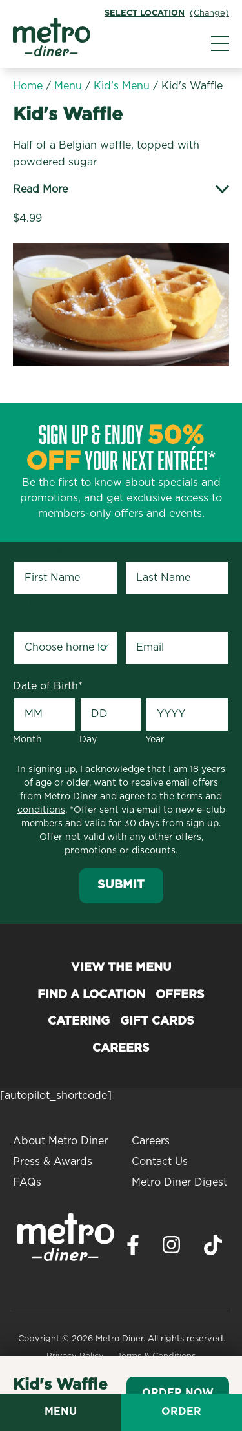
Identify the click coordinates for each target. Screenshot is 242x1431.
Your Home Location (40, 611)
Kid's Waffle (192, 86)
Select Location (145, 13)
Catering (79, 1021)
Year (155, 739)
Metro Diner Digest (179, 1182)
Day (88, 739)
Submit (121, 885)
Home (28, 86)
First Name (43, 550)
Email (141, 619)
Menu (68, 86)
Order (181, 1411)
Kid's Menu (122, 86)
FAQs (27, 1182)
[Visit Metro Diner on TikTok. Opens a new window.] (213, 1248)
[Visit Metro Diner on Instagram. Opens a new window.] (172, 1248)
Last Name (154, 550)
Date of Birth (48, 686)
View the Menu (121, 968)
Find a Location (91, 995)
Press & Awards (52, 1161)
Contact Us (160, 1161)
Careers (121, 1048)
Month (27, 739)
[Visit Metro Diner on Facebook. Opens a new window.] (132, 1248)
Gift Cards (157, 1021)
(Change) (209, 13)
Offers (180, 995)
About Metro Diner (60, 1141)
